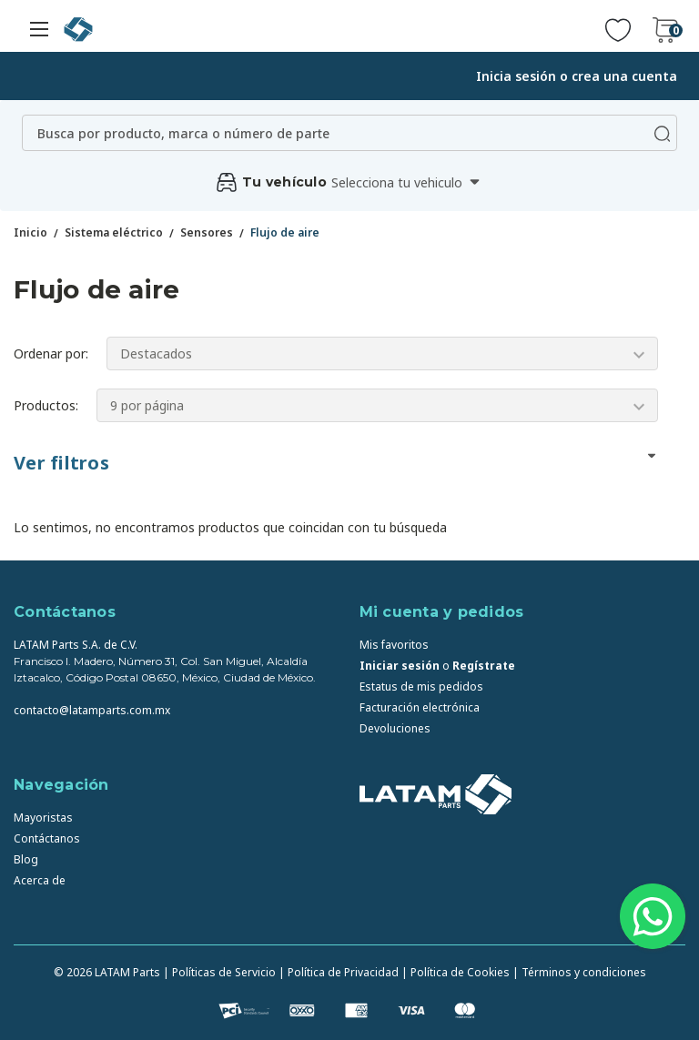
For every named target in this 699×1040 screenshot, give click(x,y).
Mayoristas (43, 817)
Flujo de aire (284, 232)
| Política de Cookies (455, 972)
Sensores (206, 232)
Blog (26, 859)
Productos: (46, 405)
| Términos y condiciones (579, 972)
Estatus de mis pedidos (421, 686)
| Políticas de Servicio (219, 972)
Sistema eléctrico (114, 232)
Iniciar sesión (400, 665)
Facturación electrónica (420, 707)
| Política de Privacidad (339, 972)
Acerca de (40, 880)
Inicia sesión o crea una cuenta (576, 76)
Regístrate (483, 665)
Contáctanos (47, 838)
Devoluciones (395, 728)
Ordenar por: (51, 353)
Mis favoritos (394, 644)
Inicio (30, 232)
